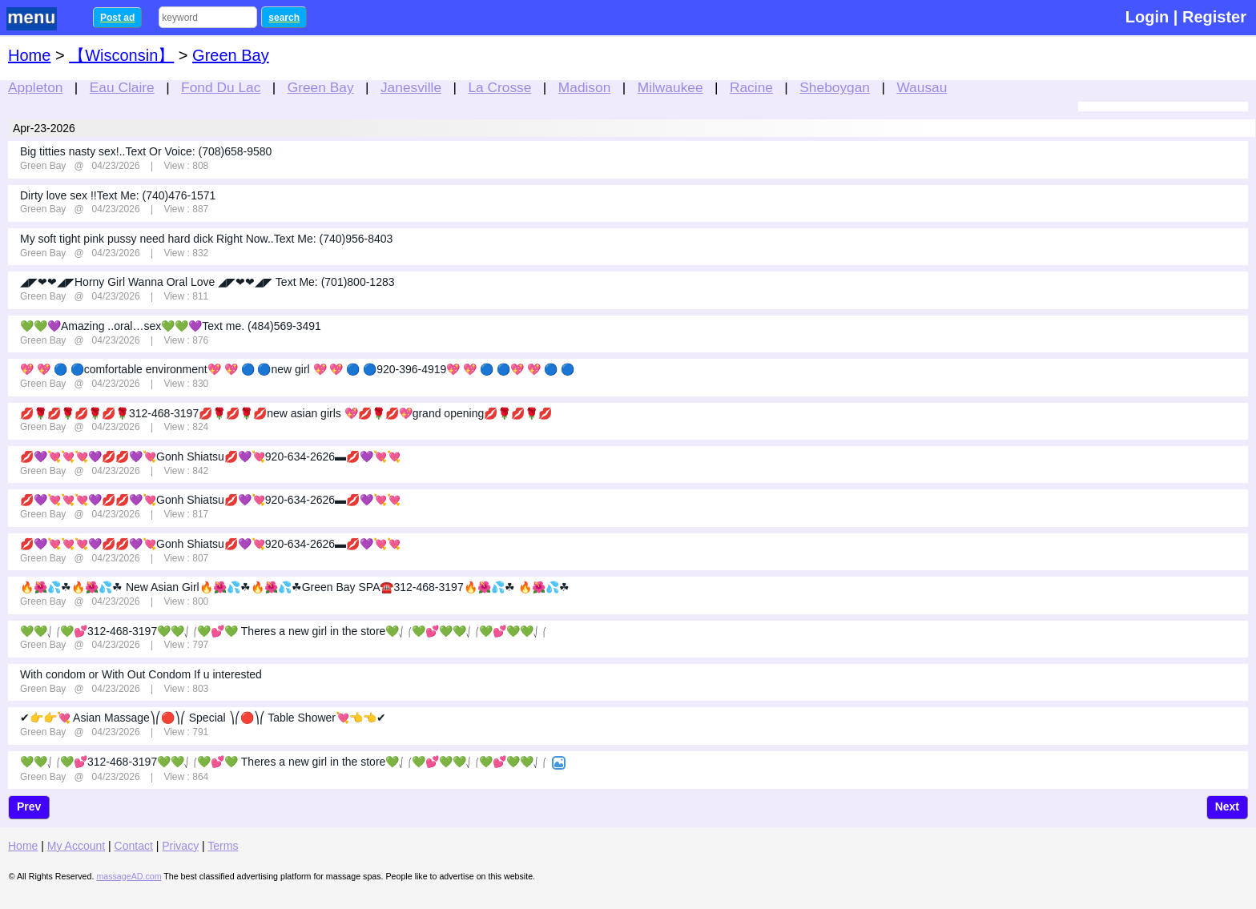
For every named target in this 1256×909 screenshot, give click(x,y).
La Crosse (499, 87)
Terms (222, 845)
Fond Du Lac (220, 87)
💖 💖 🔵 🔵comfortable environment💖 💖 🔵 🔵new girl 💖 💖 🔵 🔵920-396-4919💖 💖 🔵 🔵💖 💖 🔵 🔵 (297, 369)
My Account (76, 845)
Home (29, 55)
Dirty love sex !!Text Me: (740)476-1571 (117, 195)
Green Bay (321, 87)
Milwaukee (670, 87)
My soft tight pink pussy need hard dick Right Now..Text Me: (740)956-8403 (206, 238)
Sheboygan (834, 87)
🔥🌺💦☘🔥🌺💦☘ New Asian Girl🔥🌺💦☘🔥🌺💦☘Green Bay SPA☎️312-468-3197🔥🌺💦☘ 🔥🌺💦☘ (295, 587)
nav (41, 18)
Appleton (35, 87)
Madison (584, 87)
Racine (751, 87)
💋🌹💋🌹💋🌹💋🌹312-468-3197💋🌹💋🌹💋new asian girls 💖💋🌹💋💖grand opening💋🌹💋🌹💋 (286, 413)
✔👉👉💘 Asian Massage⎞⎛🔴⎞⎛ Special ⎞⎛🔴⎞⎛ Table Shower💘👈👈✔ (203, 717)
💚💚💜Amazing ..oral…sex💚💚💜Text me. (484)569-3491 (170, 326)
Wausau (921, 87)
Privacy (180, 845)
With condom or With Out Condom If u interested (141, 674)
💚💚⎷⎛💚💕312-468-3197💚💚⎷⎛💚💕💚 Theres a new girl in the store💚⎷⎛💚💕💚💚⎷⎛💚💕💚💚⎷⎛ (283, 631)
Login (1147, 17)
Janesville (410, 87)
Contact (134, 845)
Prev (29, 806)
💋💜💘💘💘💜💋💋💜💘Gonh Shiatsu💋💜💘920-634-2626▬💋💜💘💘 (210, 456)
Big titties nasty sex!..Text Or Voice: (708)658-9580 (146, 151)
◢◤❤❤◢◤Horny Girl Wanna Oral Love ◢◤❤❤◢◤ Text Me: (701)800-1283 (207, 282)
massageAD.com (128, 876)
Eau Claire (122, 87)
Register (1214, 17)
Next (1227, 806)
